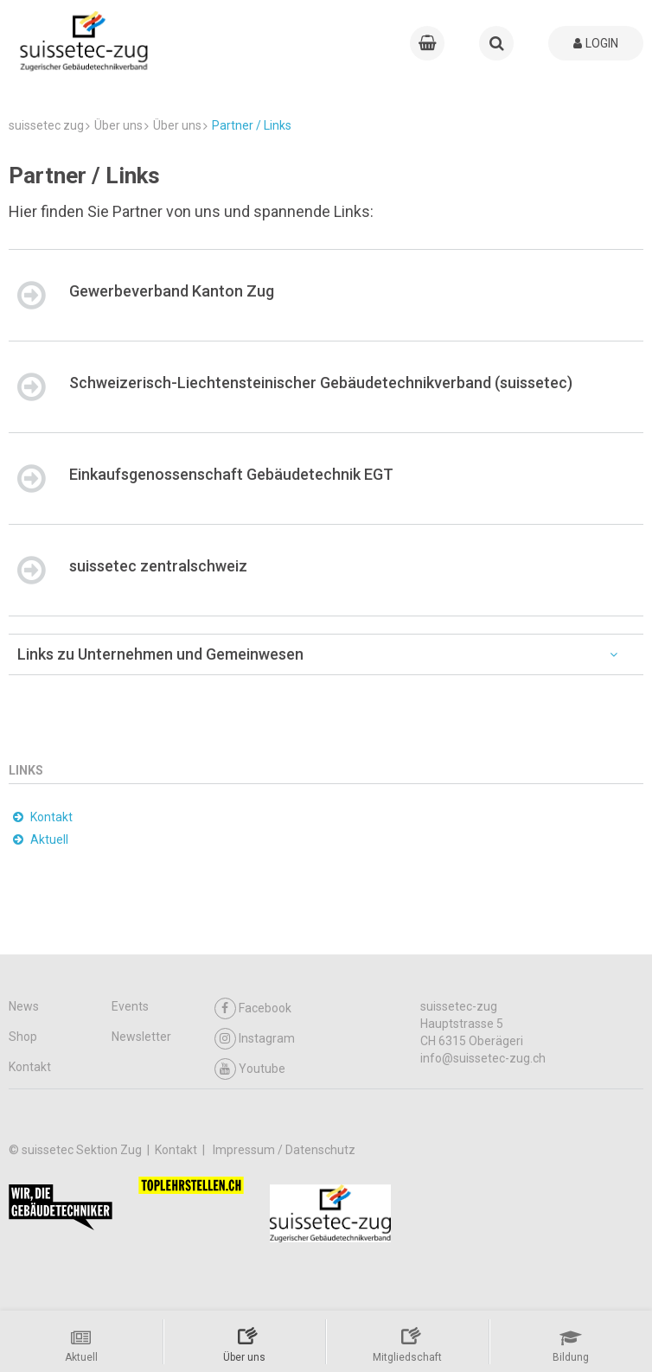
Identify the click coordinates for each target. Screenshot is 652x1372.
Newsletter (141, 1036)
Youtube (249, 1069)
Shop (23, 1036)
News (24, 1006)
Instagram (254, 1039)
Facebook (252, 1008)
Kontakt (30, 1067)
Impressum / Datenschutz (284, 1150)
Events (130, 1006)
